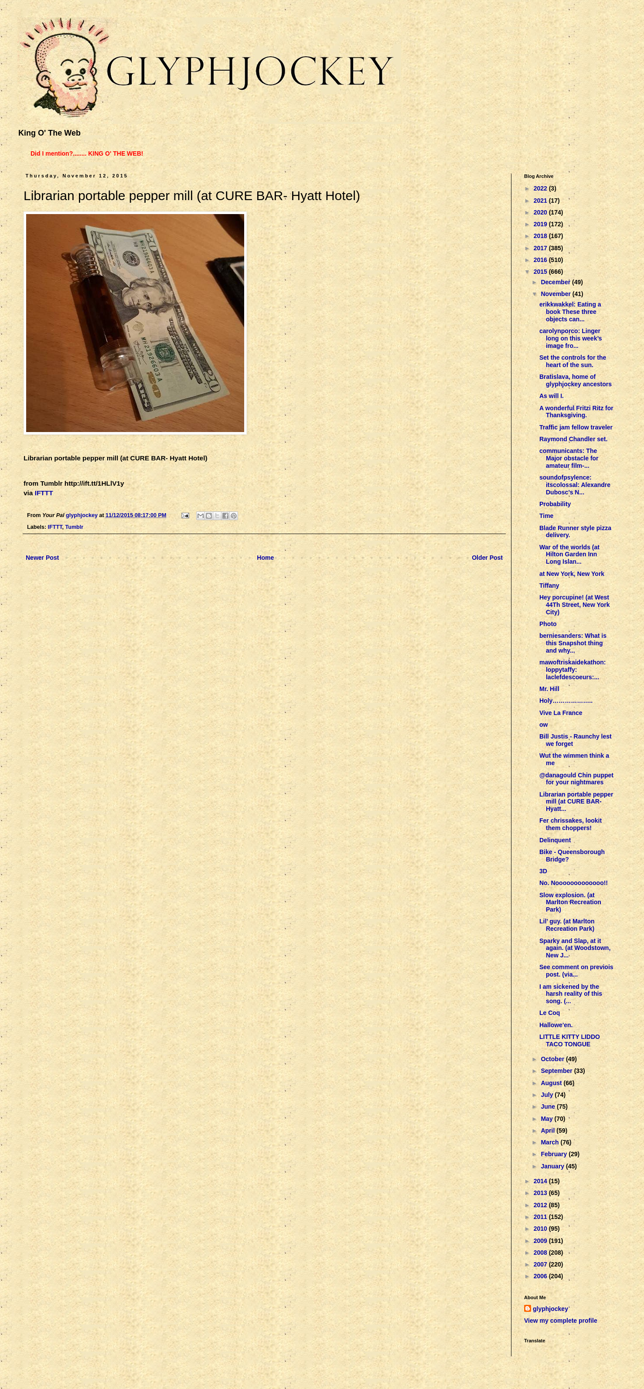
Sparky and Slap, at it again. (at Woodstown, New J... (574, 948)
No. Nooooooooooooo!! (573, 882)
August (552, 1082)
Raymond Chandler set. (573, 439)
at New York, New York (571, 573)
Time (546, 515)
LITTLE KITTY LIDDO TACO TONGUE (569, 1040)
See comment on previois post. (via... (576, 970)
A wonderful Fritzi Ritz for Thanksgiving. (576, 412)
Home (265, 557)
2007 (541, 1264)
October (553, 1058)
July (548, 1094)
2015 (541, 271)
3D (543, 871)
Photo (548, 623)
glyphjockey (550, 1308)
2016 (541, 259)
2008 (541, 1252)
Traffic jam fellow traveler (576, 427)
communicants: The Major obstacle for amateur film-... (569, 458)
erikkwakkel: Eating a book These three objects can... (570, 312)
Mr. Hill (549, 688)
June (549, 1106)
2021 (541, 200)
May (547, 1118)
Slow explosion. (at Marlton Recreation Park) (570, 902)
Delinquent (555, 840)
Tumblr (74, 527)
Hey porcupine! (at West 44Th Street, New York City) (574, 605)
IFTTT (44, 493)
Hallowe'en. (555, 1024)
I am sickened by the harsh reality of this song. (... (570, 994)
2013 (541, 1192)
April (548, 1130)
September (557, 1070)
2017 (541, 248)
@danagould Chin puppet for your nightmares (576, 779)
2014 (541, 1181)
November (556, 293)
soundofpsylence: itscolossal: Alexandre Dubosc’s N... (574, 485)
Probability (555, 503)
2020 (541, 212)
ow (543, 724)
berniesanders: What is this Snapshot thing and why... (573, 643)
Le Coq (549, 1012)
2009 (541, 1240)
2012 (541, 1205)
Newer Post (42, 557)
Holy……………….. (566, 700)
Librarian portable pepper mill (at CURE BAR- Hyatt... (576, 802)
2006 (541, 1276)
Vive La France (561, 712)
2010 (541, 1228)
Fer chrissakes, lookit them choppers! (570, 824)
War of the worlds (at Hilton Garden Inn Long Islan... (569, 554)
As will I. (551, 395)
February (555, 1154)
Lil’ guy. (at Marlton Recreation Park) (567, 925)
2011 (541, 1216)
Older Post (487, 557)
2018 (541, 235)
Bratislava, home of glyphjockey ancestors (575, 380)
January (553, 1166)
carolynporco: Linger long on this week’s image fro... (570, 338)
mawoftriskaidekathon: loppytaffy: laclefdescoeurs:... (572, 670)
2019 (541, 224)
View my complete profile (560, 1320)
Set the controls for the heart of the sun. (572, 361)
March (550, 1142)
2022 (541, 188)
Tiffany (549, 585)
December (556, 282)
